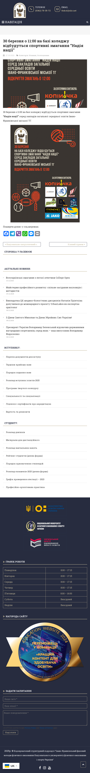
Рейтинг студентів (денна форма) (24, 455)
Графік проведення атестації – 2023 (25, 479)
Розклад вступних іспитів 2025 (23, 380)
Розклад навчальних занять (21, 448)
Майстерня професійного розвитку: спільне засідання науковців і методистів (44, 289)
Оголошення (43, 55)
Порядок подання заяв (18, 372)
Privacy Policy (30, 728)
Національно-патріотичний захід (24, 244)
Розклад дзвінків (15, 432)
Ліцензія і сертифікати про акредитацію (28, 404)
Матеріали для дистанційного (23, 440)
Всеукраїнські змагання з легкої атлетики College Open (38, 277)
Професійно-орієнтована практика (25, 487)
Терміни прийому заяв (18, 364)
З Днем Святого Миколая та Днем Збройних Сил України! (39, 317)
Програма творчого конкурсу (22, 388)
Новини (32, 55)
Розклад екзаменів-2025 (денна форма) (27, 471)
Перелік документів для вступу (23, 356)
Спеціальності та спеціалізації (23, 396)
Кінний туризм (75, 244)
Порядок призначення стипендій (24, 463)
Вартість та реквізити (18, 411)
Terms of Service (46, 728)
